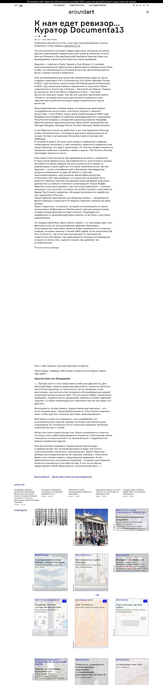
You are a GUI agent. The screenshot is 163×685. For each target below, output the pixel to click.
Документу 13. (72, 45)
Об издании (59, 5)
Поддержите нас (77, 5)
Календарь (20, 471)
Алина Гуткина (52, 39)
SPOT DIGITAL (58, 683)
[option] (51, 566)
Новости (19, 445)
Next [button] (97, 547)
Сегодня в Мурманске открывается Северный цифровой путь (51, 452)
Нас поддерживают (97, 5)
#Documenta (42, 438)
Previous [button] (88, 547)
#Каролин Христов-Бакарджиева (72, 438)
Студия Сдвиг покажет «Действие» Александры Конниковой (134, 452)
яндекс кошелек (24, 683)
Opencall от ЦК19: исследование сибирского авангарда (80, 452)
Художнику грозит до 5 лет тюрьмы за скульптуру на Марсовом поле (108, 452)
